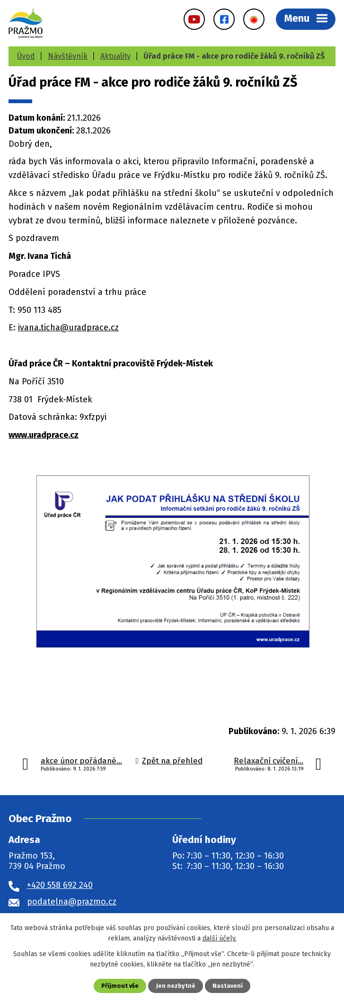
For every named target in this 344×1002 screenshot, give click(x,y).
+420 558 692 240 (60, 885)
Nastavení (227, 985)
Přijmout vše (120, 985)
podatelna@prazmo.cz (71, 901)
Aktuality (115, 56)
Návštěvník (68, 56)
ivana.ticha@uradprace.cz (68, 327)
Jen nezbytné (175, 985)
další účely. (220, 938)
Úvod (26, 56)
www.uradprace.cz (44, 435)
